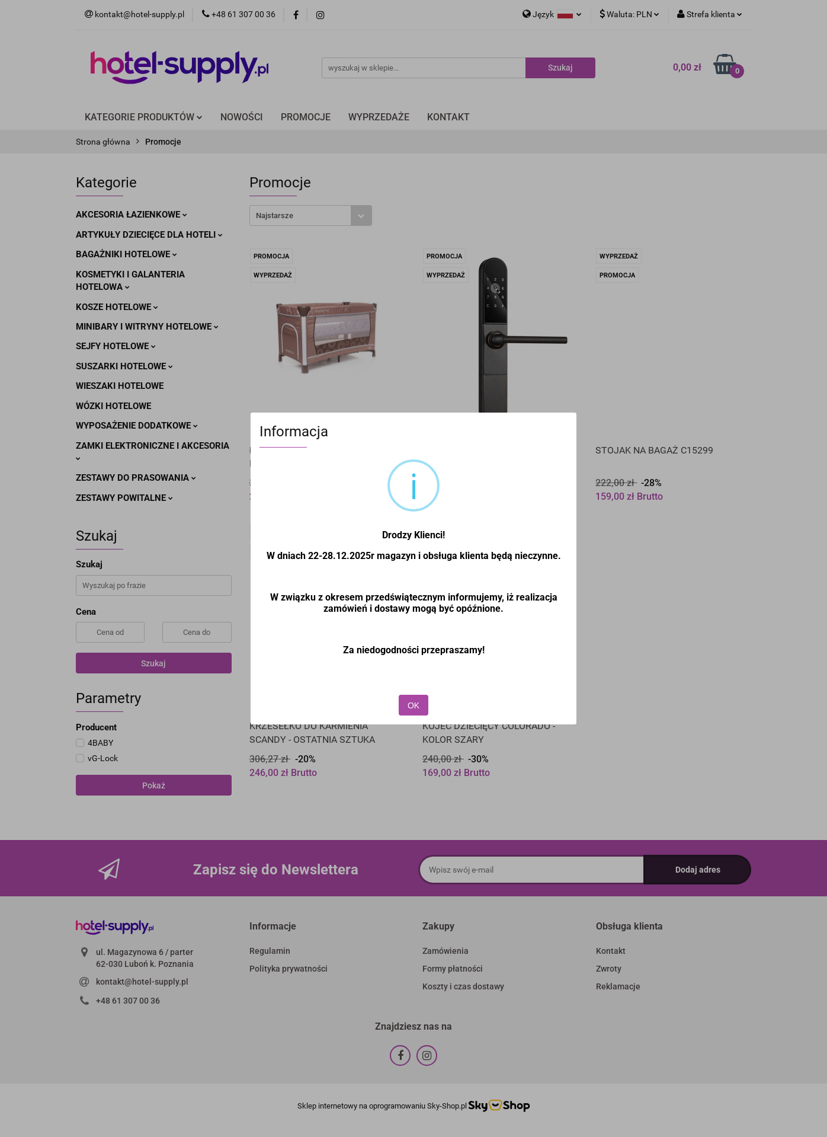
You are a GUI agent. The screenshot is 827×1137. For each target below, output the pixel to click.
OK (413, 705)
